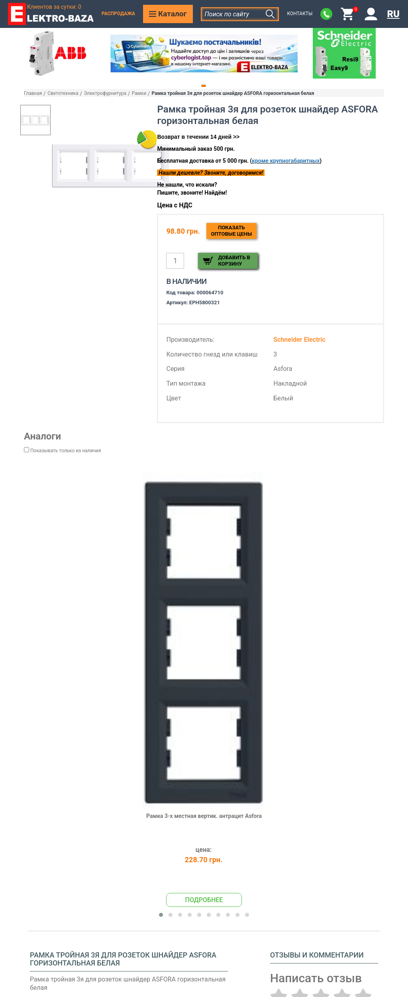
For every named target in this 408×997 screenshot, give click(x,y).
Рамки (139, 93)
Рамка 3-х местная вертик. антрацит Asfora (204, 816)
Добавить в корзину (234, 260)
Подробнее (204, 900)
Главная (33, 93)
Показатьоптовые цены (231, 231)
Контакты (299, 13)
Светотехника (62, 93)
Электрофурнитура (105, 93)
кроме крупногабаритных (286, 161)
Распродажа (118, 13)
